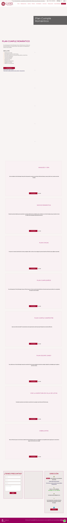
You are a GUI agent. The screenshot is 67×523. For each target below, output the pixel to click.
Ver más (39, 193)
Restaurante (50, 4)
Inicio (18, 4)
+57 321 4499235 (54, 490)
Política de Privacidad (29, 520)
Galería (29, 4)
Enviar (13, 493)
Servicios (44, 4)
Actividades (38, 4)
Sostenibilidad (57, 4)
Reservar (63, 4)
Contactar (9, 68)
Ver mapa (54, 502)
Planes (33, 4)
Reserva (48, 478)
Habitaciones (23, 4)
